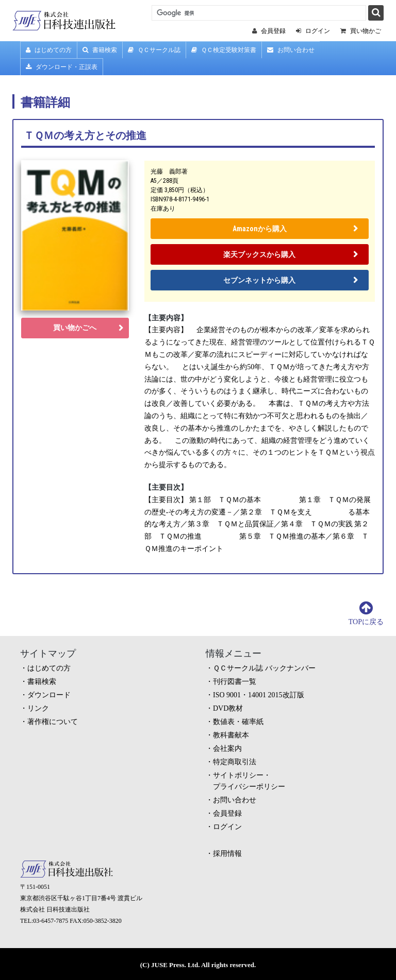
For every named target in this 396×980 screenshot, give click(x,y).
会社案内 (227, 748)
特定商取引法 (234, 762)
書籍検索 (99, 50)
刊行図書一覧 (234, 681)
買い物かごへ (74, 328)
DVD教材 (228, 708)
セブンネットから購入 (259, 280)
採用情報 (227, 853)
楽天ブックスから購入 (259, 254)
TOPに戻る (366, 622)
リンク (38, 708)
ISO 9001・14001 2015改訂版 (258, 695)
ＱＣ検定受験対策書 (223, 50)
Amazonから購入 (260, 229)
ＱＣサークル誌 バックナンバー (264, 668)
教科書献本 (231, 735)
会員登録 (227, 813)
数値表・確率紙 (238, 722)
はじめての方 (49, 50)
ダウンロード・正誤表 (61, 67)
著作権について (52, 722)
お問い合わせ (291, 50)
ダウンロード (49, 695)
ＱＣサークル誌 (154, 50)
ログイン (227, 827)
